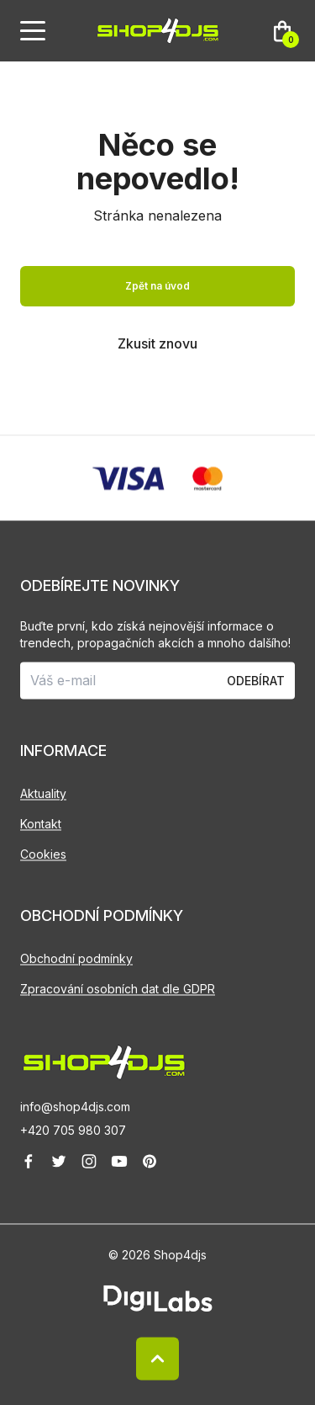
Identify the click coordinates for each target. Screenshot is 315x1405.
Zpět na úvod (157, 285)
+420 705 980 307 (73, 1130)
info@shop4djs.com (75, 1106)
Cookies (43, 854)
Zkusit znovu (157, 343)
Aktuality (43, 793)
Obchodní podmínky (76, 958)
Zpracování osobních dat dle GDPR (117, 989)
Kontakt (40, 824)
